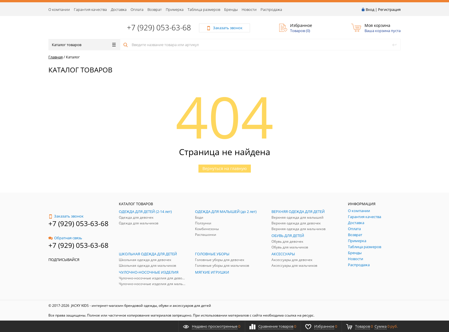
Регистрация (389, 9)
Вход (370, 9)
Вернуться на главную (224, 168)
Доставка (119, 9)
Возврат (154, 9)
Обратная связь (65, 237)
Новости (249, 9)
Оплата (137, 9)
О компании (59, 9)
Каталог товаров (84, 44)
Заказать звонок (66, 216)
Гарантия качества (90, 9)
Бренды (231, 9)
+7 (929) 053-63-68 (159, 27)
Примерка (175, 9)
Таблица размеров (204, 9)
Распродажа (271, 9)
